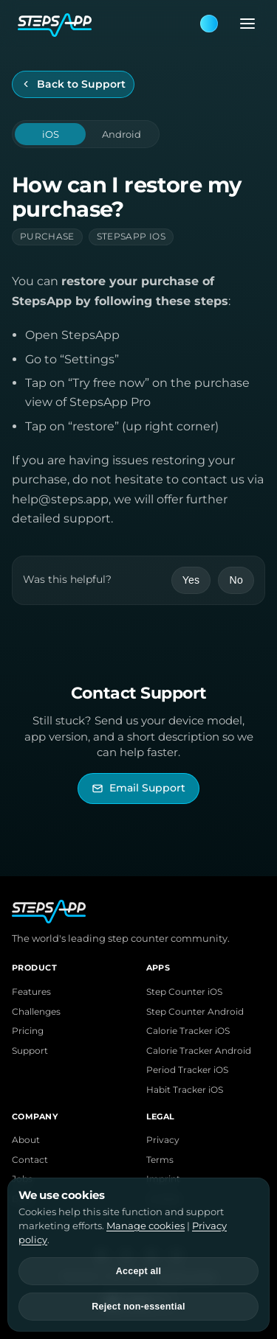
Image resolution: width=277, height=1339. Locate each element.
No (236, 580)
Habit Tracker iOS (184, 1090)
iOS (50, 134)
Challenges (36, 1012)
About (26, 1140)
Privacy (162, 1140)
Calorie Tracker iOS (188, 1031)
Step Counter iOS (184, 992)
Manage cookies (145, 1225)
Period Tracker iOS (187, 1070)
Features (31, 992)
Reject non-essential (138, 1306)
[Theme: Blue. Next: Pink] (209, 23)
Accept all (138, 1271)
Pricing (28, 1031)
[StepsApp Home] (108, 23)
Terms (160, 1160)
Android (121, 134)
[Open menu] (243, 23)
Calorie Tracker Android (198, 1051)
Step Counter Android (195, 1012)
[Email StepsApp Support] (138, 788)
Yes (191, 580)
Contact (30, 1160)
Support (30, 1051)
